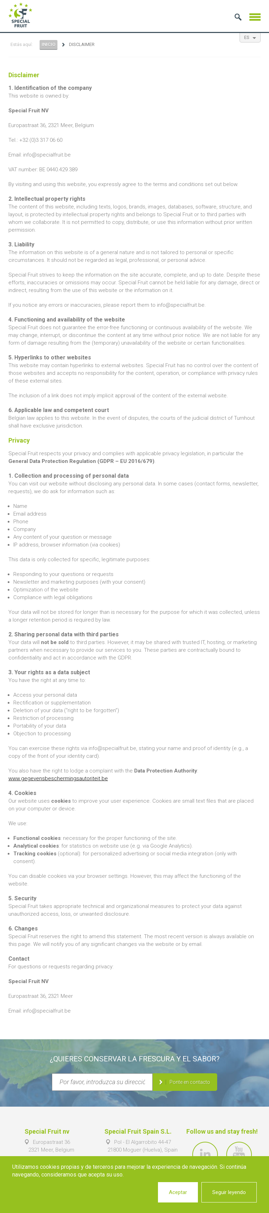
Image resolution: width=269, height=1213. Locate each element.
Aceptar (178, 1192)
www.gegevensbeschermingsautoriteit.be (58, 778)
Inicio (48, 44)
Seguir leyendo (229, 1192)
